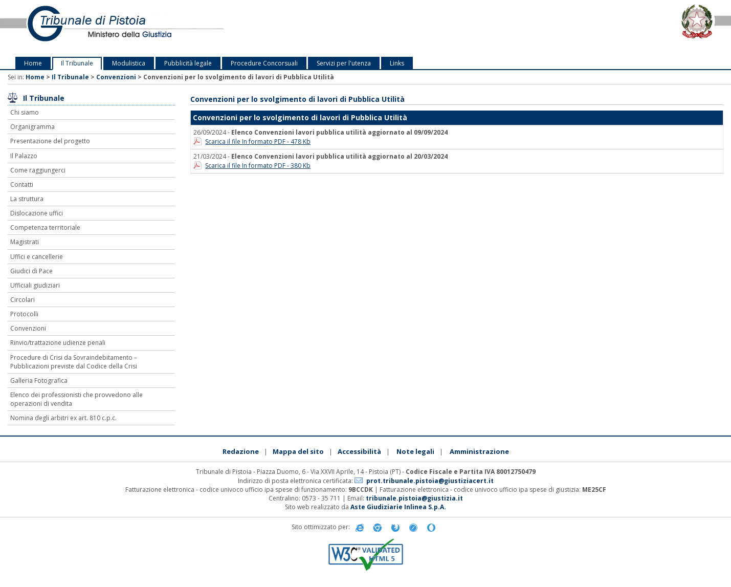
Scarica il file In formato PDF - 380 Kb (258, 165)
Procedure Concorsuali (264, 63)
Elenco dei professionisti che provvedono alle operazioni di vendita (76, 399)
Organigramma (32, 126)
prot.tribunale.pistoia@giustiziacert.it (430, 480)
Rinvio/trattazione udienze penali (57, 342)
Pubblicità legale (188, 63)
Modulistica (128, 63)
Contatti (21, 184)
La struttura (26, 198)
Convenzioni (116, 77)
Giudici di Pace (31, 271)
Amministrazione (479, 451)
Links (397, 63)
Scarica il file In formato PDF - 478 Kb (258, 141)
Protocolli (24, 314)
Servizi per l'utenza (344, 63)
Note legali (415, 451)
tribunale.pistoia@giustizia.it (414, 498)
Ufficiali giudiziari (35, 285)
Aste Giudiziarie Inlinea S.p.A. (398, 507)
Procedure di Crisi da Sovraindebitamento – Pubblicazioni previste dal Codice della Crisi (73, 362)
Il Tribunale (77, 63)
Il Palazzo (23, 155)
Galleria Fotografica (39, 380)
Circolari (22, 299)
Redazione (241, 451)
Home (33, 63)
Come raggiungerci (37, 170)
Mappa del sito (298, 451)
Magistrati (24, 241)
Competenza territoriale (45, 227)
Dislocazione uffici (36, 213)
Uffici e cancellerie (36, 256)
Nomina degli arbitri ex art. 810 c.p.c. (63, 418)
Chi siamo (24, 112)
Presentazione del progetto (50, 141)
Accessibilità (359, 451)
